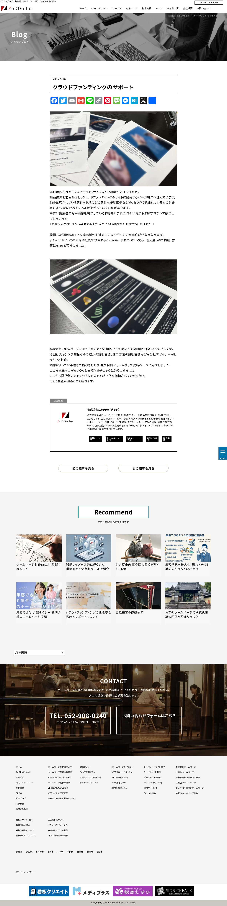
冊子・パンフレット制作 (58, 830)
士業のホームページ (185, 772)
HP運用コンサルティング (90, 777)
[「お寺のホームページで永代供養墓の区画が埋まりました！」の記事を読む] (188, 603)
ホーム (83, 8)
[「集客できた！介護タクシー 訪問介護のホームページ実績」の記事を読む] (39, 603)
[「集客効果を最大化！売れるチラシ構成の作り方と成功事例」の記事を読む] (188, 555)
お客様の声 (173, 8)
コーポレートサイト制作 (154, 766)
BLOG (159, 8)
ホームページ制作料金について (62, 798)
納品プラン (85, 766)
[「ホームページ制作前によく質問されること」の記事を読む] (39, 555)
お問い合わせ (204, 8)
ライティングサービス (89, 782)
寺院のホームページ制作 (187, 793)
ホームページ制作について (60, 766)
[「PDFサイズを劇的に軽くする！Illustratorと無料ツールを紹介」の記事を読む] (88, 555)
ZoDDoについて (99, 8)
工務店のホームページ (186, 782)
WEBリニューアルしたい (122, 772)
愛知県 (19, 852)
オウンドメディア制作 (153, 782)
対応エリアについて (24, 782)
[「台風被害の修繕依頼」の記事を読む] (138, 603)
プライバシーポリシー (25, 872)
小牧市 (51, 852)
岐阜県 (29, 852)
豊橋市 (90, 852)
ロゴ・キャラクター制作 (58, 835)
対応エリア (132, 8)
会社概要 (188, 8)
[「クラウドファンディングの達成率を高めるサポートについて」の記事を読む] (88, 603)
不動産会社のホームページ (188, 777)
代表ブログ (21, 798)
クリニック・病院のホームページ (190, 787)
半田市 (70, 852)
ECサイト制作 (150, 793)
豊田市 (80, 852)
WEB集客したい (119, 782)
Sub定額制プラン (88, 772)
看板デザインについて (25, 835)
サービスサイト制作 (152, 772)
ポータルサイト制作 (152, 777)
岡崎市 (100, 852)
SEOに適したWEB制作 (58, 787)
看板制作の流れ (23, 825)
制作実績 (146, 8)
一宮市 (60, 852)
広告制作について (56, 819)
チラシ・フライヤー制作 (58, 825)
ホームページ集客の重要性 (60, 772)
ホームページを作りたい (122, 766)
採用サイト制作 (150, 787)
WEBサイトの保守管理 (58, 793)
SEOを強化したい (120, 777)
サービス (117, 8)
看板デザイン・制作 (24, 819)
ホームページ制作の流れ (59, 782)
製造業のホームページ (186, 766)
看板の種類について (25, 830)
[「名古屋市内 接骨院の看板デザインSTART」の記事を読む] (138, 555)
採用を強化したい (120, 787)
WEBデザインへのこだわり (59, 777)
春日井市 (40, 852)
